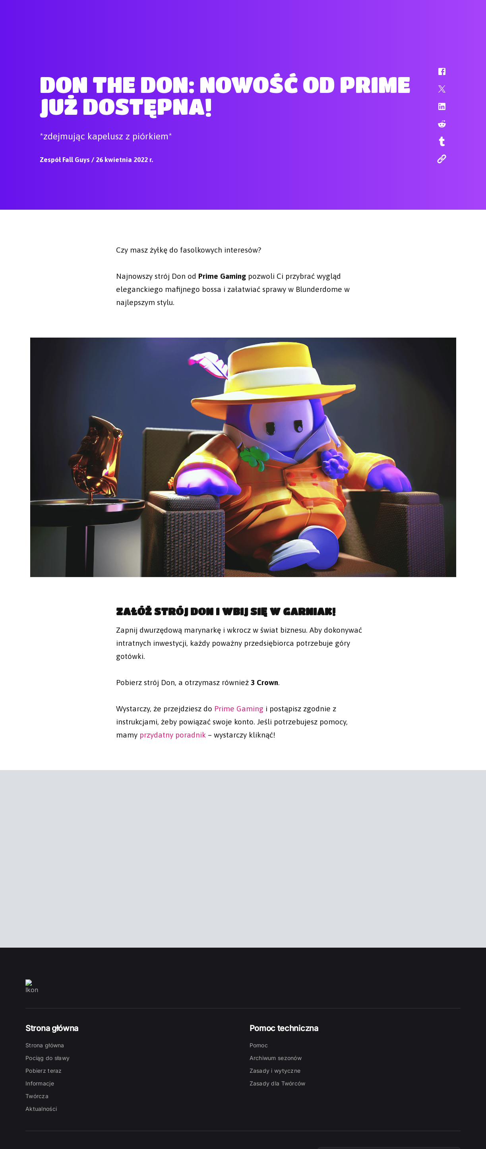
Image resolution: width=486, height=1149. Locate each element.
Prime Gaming (238, 707)
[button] (437, 75)
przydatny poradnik (172, 734)
